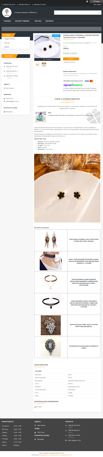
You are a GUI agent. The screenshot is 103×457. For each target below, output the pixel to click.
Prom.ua (61, 453)
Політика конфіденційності (64, 455)
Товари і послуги (10, 39)
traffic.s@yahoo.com (12, 101)
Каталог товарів (22, 21)
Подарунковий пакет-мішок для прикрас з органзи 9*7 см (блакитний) (70, 115)
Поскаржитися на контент (47, 455)
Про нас (38, 21)
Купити (71, 59)
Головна (7, 21)
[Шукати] (99, 12)
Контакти (49, 21)
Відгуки (7, 47)
